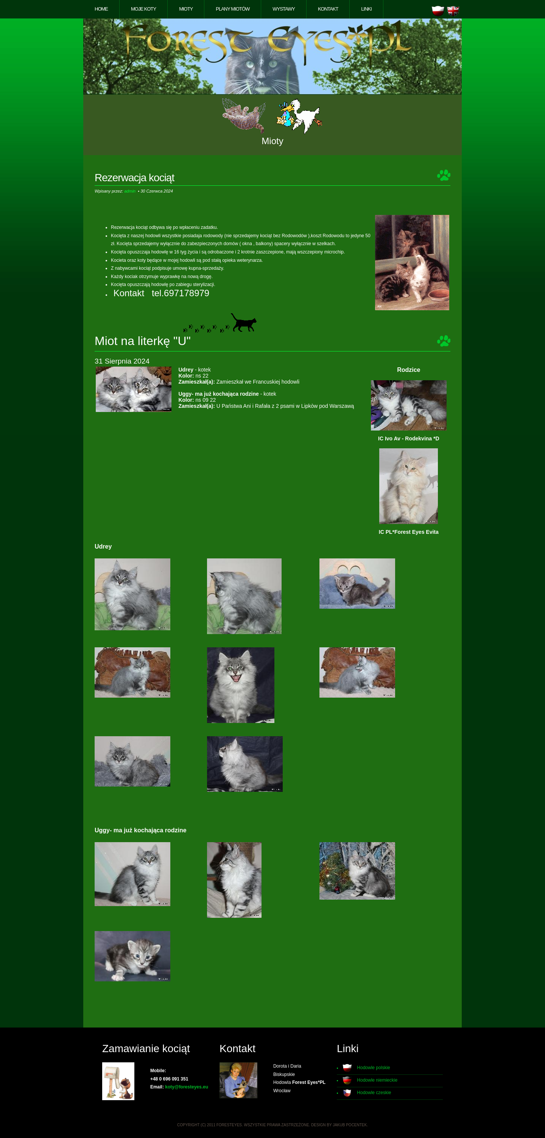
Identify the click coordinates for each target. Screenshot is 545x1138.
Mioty (186, 9)
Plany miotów (232, 9)
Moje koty (143, 9)
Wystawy (283, 9)
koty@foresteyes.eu (186, 1087)
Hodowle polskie (373, 1067)
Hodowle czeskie (374, 1092)
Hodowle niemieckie (377, 1080)
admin (129, 191)
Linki (366, 9)
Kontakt (328, 9)
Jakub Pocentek (350, 1125)
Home (101, 9)
